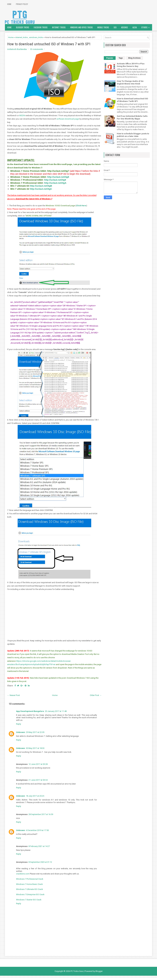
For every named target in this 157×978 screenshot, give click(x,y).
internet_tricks (21, 37)
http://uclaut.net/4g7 (58, 171)
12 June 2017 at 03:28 (38, 764)
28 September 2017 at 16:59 (41, 814)
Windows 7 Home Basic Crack (29, 884)
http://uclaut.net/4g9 (55, 179)
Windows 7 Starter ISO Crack (28, 900)
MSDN (22, 115)
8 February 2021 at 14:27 (39, 846)
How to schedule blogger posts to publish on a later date (133, 134)
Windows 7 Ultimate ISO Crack (29, 889)
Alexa (134, 27)
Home (9, 4)
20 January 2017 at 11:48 (56, 711)
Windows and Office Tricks (81, 27)
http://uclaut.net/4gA (55, 183)
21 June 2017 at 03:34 (38, 780)
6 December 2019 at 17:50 (37, 830)
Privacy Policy (22, 4)
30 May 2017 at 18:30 (35, 748)
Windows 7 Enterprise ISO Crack (30, 894)
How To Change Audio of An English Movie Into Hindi (130, 82)
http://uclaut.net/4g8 (58, 177)
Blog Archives (134, 58)
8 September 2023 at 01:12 (40, 862)
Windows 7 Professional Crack (29, 879)
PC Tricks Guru (77, 971)
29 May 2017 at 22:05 (35, 732)
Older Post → (95, 695)
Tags (121, 58)
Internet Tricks (59, 27)
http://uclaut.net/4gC (41, 189)
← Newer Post (13, 695)
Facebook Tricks (41, 27)
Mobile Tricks (103, 27)
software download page (67, 119)
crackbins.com (23, 874)
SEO (115, 27)
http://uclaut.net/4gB (41, 185)
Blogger (99, 971)
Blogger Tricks (22, 27)
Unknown (20, 732)
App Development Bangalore (30, 711)
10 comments (36, 49)
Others (146, 26)
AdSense (124, 27)
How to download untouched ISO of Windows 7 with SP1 (49, 44)
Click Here (81, 205)
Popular (109, 58)
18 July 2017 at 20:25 (35, 796)
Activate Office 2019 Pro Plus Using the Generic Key (130, 64)
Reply (18, 724)
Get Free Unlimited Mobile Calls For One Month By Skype (132, 117)
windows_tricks (36, 37)
